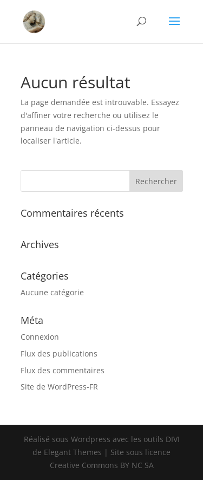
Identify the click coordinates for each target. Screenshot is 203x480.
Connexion (40, 337)
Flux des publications (59, 353)
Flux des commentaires (62, 370)
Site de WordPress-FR (59, 386)
